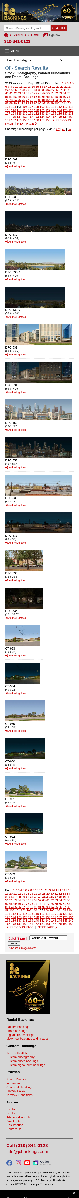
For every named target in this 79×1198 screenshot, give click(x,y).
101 (62, 103)
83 (52, 100)
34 (48, 90)
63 (35, 96)
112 (59, 106)
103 (7, 106)
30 (31, 90)
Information (13, 1083)
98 (48, 103)
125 (65, 110)
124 (59, 110)
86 (64, 100)
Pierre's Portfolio (17, 1053)
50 (48, 93)
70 (64, 96)
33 (44, 90)
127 (7, 113)
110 (48, 106)
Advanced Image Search (22, 948)
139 (7, 117)
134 (48, 113)
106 (25, 106)
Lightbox (54, 35)
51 (52, 93)
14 (33, 86)
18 (49, 86)
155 (30, 120)
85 (60, 100)
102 (68, 103)
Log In (10, 1109)
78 (31, 100)
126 (70, 110)
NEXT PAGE (27, 123)
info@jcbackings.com (27, 1152)
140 (13, 117)
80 (40, 100)
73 (11, 100)
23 (70, 86)
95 (35, 103)
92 (23, 103)
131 (30, 113)
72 (7, 100)
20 (57, 86)
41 (11, 93)
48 (40, 93)
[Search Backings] (27, 28)
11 (21, 86)
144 (36, 117)
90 (15, 103)
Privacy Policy (15, 1091)
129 (19, 113)
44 (23, 93)
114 (70, 106)
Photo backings (16, 1031)
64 (40, 96)
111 (53, 106)
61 (27, 96)
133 (42, 113)
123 (53, 110)
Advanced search (18, 1117)
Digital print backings (20, 1035)
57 (11, 96)
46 (31, 93)
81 (44, 100)
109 (42, 106)
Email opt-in (14, 1121)
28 (23, 90)
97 (44, 103)
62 (31, 96)
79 (35, 100)
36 (56, 90)
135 (53, 113)
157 (42, 120)
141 (19, 117)
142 (25, 117)
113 (65, 106)
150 (70, 117)
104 (13, 106)
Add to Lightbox (15, 166)
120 (36, 110)
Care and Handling (19, 1087)
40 (7, 93)
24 (7, 90)
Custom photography (20, 1057)
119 (30, 110)
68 (56, 96)
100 (57, 103)
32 (40, 90)
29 (27, 90)
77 (27, 100)
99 (52, 103)
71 (68, 96)
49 (44, 93)
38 (64, 90)
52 (56, 93)
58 (15, 96)
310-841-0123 (17, 41)
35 (52, 90)
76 (23, 100)
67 (52, 96)
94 (31, 103)
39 (68, 90)
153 (19, 120)
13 (29, 86)
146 (48, 117)
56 (7, 96)
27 (19, 90)
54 (64, 93)
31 (35, 90)
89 (11, 103)
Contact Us (13, 1129)
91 (19, 103)
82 (48, 100)
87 (68, 100)
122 (48, 110)
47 (35, 93)
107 (30, 106)
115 (7, 110)
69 (60, 96)
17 (45, 86)
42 (15, 93)
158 (48, 120)
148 (59, 117)
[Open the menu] (39, 51)
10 (17, 86)
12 (25, 86)
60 (23, 96)
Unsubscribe (14, 1125)
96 (40, 103)
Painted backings (17, 1027)
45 (27, 93)
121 (42, 110)
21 (62, 86)
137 (65, 113)
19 (53, 86)
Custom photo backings (22, 1061)
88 (7, 103)
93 (27, 103)
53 (60, 93)
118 (25, 110)
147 (53, 117)
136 (59, 113)
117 (19, 110)
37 (60, 90)
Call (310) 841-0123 (27, 1146)
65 (44, 96)
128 (13, 113)
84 (56, 100)
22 (66, 86)
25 (11, 90)
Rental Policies (16, 1079)
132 (36, 113)
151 (7, 120)
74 (15, 100)
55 (68, 93)
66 (48, 96)
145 (42, 117)
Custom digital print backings (25, 1065)
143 (30, 117)
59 (19, 96)
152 (13, 120)
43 (19, 93)
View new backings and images (27, 1038)
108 (36, 106)
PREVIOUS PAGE (20, 927)
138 (70, 113)
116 (13, 110)
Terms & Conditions (19, 1095)
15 (37, 86)
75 (19, 100)
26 (15, 90)
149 (65, 117)
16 (41, 86)
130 (25, 113)
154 (25, 120)
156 (36, 120)
